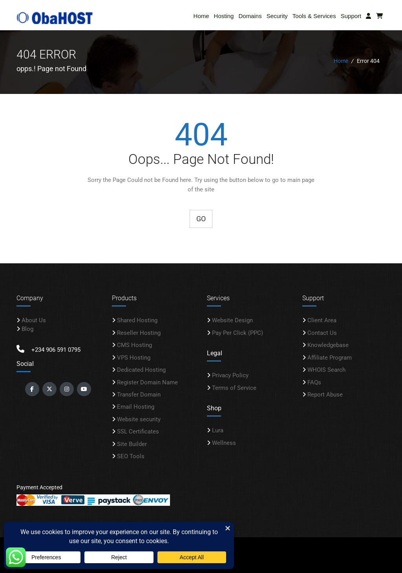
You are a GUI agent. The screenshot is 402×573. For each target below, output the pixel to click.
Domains (249, 16)
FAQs (314, 382)
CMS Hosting (134, 345)
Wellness (224, 442)
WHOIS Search (326, 369)
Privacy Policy (230, 375)
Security (277, 16)
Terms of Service (234, 387)
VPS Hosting (133, 357)
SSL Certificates (138, 431)
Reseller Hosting (139, 332)
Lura (217, 430)
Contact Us (322, 332)
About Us (34, 320)
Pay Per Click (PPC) (237, 332)
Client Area (321, 320)
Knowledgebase (328, 345)
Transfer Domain (139, 394)
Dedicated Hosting (141, 369)
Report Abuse (325, 394)
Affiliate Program (329, 357)
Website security (139, 418)
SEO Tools (130, 456)
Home (201, 16)
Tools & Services (314, 16)
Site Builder (132, 443)
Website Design (232, 320)
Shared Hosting (137, 320)
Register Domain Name (147, 382)
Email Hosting (135, 406)
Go (201, 218)
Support (351, 16)
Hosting (224, 16)
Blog (27, 328)
